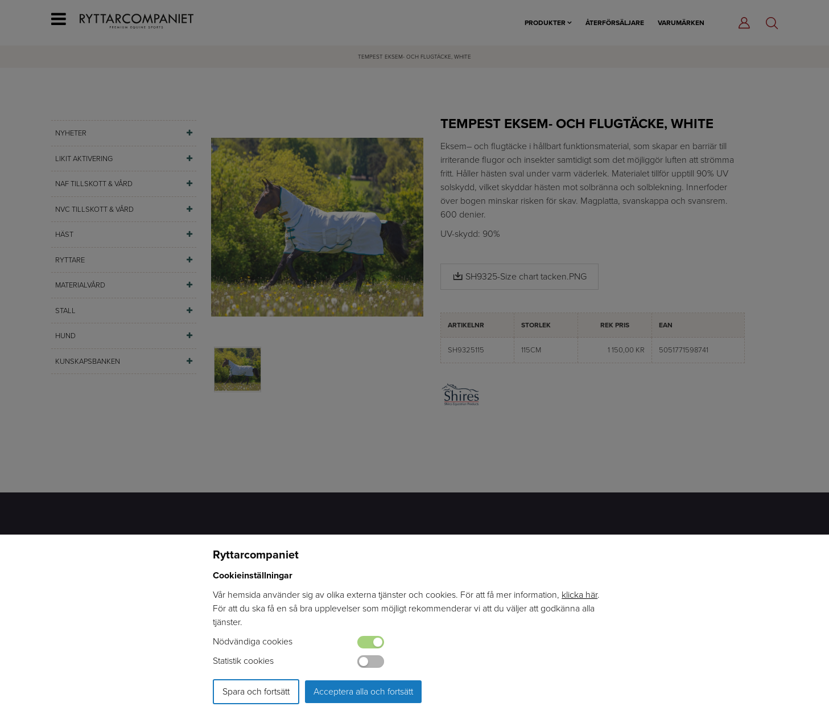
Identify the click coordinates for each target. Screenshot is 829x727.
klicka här (579, 594)
